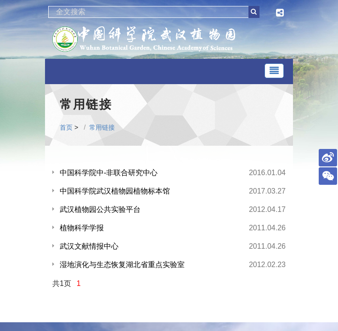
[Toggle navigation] (274, 70)
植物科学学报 (82, 228)
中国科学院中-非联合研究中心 (109, 173)
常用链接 (102, 127)
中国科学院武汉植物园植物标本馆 (115, 191)
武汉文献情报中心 (89, 246)
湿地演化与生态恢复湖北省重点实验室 (122, 264)
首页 (66, 127)
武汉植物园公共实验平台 (100, 209)
